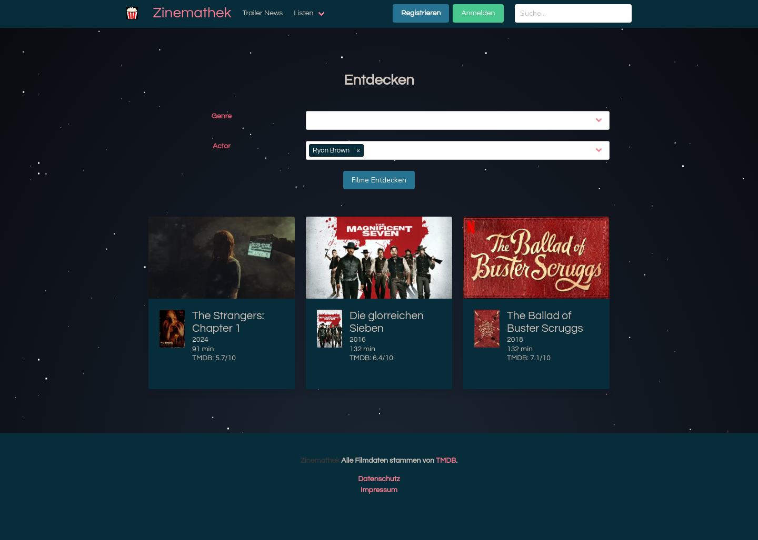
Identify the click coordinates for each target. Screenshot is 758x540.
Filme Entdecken (379, 180)
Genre (222, 116)
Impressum (379, 490)
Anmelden (478, 13)
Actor (222, 146)
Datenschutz (379, 479)
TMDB (446, 460)
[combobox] (460, 120)
